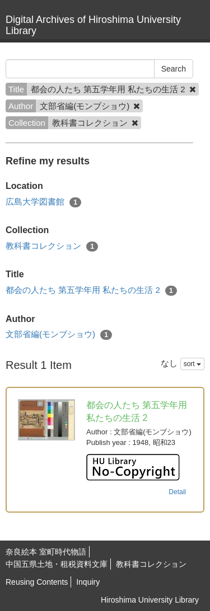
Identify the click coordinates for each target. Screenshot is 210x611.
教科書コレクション (52, 246)
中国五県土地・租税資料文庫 (57, 564)
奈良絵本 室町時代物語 (46, 551)
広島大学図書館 (43, 202)
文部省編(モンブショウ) (59, 334)
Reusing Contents (37, 581)
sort (192, 364)
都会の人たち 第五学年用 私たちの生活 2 (91, 290)
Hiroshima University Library (150, 599)
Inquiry (88, 581)
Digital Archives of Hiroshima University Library (93, 25)
